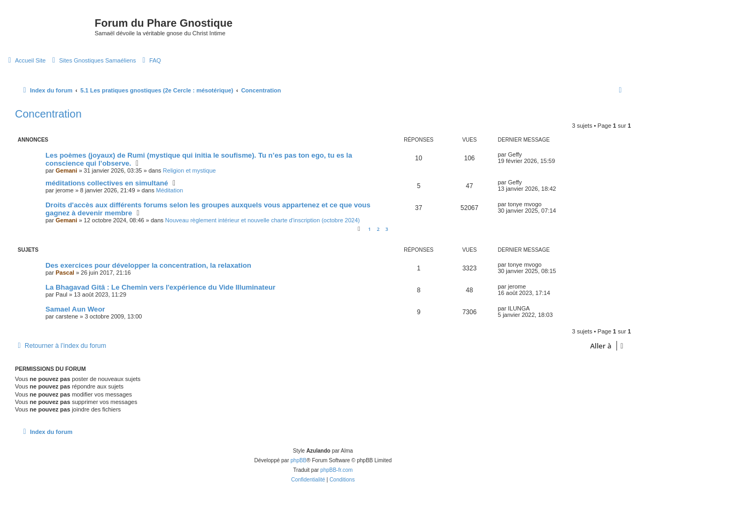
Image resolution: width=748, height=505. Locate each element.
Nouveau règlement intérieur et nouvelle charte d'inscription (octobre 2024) (262, 220)
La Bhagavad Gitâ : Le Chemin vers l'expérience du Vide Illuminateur (160, 287)
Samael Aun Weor (75, 309)
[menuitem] (25, 60)
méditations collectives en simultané (106, 183)
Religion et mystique (189, 170)
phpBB (298, 460)
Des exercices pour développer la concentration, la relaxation (148, 265)
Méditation (169, 190)
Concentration (48, 114)
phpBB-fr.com (336, 470)
